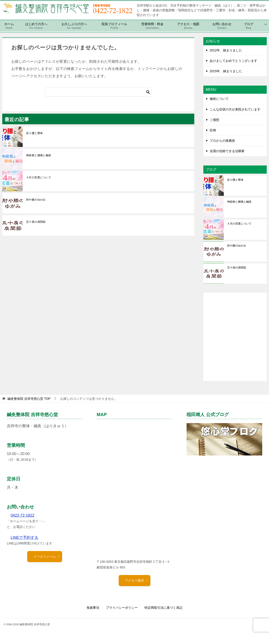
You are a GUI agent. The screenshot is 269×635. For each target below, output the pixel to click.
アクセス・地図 (188, 25)
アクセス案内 (136, 580)
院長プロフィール (114, 25)
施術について (219, 99)
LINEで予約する (24, 537)
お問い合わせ (221, 25)
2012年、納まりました (226, 50)
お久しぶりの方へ (74, 25)
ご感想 (214, 120)
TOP (28, 398)
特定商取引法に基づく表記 (163, 607)
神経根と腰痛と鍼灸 (38, 155)
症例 (213, 130)
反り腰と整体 (34, 133)
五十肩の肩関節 (36, 221)
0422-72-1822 (22, 515)
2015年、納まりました (226, 71)
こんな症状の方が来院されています (235, 109)
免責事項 (92, 607)
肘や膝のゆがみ (36, 199)
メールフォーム (47, 556)
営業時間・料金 (152, 25)
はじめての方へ (36, 25)
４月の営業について (38, 177)
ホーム (9, 25)
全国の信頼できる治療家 (227, 151)
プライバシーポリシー (122, 607)
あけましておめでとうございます (233, 60)
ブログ (248, 25)
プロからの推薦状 (222, 140)
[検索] (98, 92)
